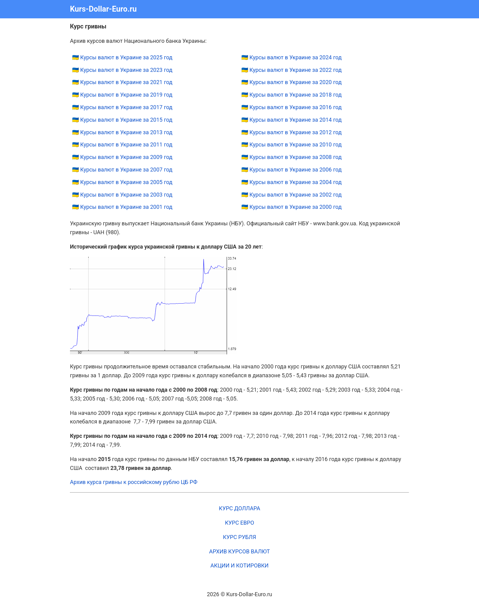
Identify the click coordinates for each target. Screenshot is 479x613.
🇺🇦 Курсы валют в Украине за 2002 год (291, 194)
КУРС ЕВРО (239, 522)
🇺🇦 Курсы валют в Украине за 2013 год (122, 132)
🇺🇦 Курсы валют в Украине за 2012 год (291, 132)
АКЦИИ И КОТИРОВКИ (239, 565)
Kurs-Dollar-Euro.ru (103, 9)
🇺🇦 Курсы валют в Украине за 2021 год (122, 82)
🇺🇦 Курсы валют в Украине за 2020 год (291, 82)
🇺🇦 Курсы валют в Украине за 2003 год (122, 194)
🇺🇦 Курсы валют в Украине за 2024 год (291, 57)
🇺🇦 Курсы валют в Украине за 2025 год (122, 57)
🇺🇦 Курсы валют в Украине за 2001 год (122, 207)
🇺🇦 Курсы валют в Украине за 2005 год (122, 182)
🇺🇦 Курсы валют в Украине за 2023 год (122, 70)
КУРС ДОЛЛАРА (239, 508)
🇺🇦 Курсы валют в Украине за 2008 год (291, 157)
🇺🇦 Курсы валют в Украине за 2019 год (122, 94)
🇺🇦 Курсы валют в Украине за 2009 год (122, 157)
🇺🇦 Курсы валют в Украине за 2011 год (122, 144)
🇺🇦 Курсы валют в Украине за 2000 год (291, 207)
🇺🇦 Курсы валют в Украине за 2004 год (291, 182)
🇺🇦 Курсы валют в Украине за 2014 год (291, 119)
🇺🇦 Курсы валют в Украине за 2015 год (122, 119)
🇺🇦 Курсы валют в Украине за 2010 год (291, 144)
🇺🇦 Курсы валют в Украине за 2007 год (122, 169)
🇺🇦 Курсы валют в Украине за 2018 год (291, 94)
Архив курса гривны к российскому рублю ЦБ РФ (133, 482)
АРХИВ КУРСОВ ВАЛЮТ (239, 551)
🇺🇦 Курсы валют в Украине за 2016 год (291, 107)
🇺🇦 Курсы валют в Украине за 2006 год (291, 169)
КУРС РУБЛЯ (239, 537)
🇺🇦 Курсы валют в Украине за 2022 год (291, 70)
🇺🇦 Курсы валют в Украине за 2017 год (122, 107)
